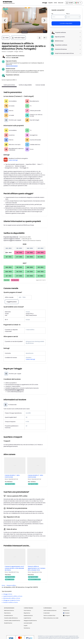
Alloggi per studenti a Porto (11, 600)
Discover (60, 3)
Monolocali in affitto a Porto (11, 598)
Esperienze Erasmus (28, 615)
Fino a (67, 13)
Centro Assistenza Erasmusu (49, 610)
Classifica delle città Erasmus (11, 618)
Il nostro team (46, 613)
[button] (16, 80)
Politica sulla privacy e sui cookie (50, 618)
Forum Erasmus (27, 610)
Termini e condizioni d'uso (49, 615)
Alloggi (44, 3)
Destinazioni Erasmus (9, 610)
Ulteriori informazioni (12, 66)
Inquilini (50, 3)
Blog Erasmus (27, 613)
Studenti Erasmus (8, 623)
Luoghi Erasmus (27, 618)
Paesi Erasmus (7, 613)
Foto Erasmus (27, 628)
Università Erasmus (8, 615)
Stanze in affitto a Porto (10, 602)
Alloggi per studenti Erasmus (30, 620)
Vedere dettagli (13, 160)
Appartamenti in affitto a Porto (12, 596)
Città (55, 3)
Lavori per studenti (28, 623)
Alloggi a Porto (7, 594)
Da (52, 13)
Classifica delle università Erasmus (12, 620)
